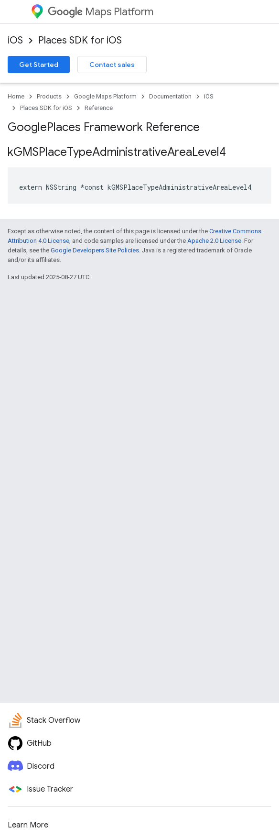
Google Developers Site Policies (95, 250)
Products (49, 96)
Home (16, 96)
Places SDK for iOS (80, 40)
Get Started (38, 64)
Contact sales (112, 64)
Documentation (170, 96)
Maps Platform (100, 11)
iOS (15, 40)
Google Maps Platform (105, 96)
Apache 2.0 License (214, 240)
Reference (99, 107)
